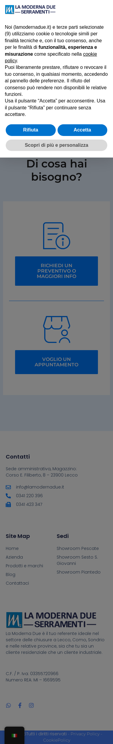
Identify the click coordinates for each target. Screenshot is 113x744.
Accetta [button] (82, 129)
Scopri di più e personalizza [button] (56, 145)
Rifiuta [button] (30, 129)
